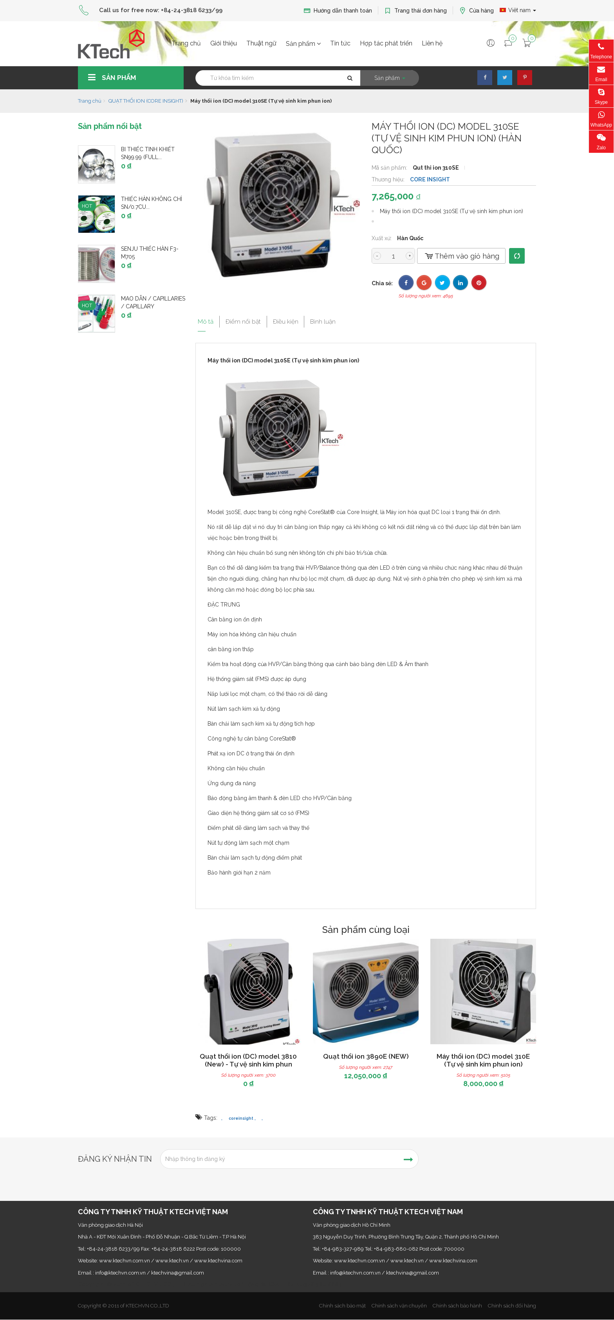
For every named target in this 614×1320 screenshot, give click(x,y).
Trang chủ (186, 43)
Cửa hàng (476, 10)
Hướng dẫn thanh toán (337, 10)
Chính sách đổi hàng (512, 1306)
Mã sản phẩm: (390, 168)
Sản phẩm (303, 43)
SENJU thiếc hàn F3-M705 (150, 253)
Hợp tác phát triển (386, 43)
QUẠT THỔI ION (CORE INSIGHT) (145, 101)
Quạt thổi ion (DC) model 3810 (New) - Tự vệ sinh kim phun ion (248, 1064)
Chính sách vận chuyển (399, 1306)
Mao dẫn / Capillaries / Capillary (153, 302)
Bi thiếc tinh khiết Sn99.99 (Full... (148, 153)
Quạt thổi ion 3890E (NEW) (366, 1056)
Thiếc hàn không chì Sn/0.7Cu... (151, 203)
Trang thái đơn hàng (415, 10)
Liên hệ (432, 43)
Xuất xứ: (382, 238)
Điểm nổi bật (248, 320)
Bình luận (340, 320)
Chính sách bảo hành (457, 1306)
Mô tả (204, 320)
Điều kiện (297, 320)
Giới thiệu (223, 43)
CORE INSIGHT (430, 179)
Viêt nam (518, 10)
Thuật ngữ (261, 43)
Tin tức (340, 43)
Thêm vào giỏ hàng (461, 256)
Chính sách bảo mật (342, 1306)
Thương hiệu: (389, 179)
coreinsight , (242, 1118)
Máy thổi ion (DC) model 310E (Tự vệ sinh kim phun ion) (483, 1060)
